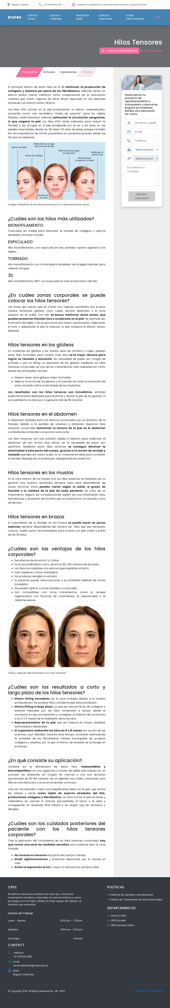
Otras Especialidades (135, 17)
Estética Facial (33, 17)
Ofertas (87, 72)
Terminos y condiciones (148, 990)
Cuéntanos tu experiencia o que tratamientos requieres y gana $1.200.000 (109, 5)
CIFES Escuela (116, 920)
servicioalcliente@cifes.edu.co (30, 965)
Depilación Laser (82, 17)
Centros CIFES (116, 915)
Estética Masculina (105, 17)
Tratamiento (29, 72)
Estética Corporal (56, 17)
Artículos (49, 72)
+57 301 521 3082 (22, 956)
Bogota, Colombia (18, 5)
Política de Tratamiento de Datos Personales (134, 899)
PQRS (158, 17)
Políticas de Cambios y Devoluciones (130, 894)
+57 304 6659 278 (50, 5)
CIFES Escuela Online (120, 925)
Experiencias (68, 72)
